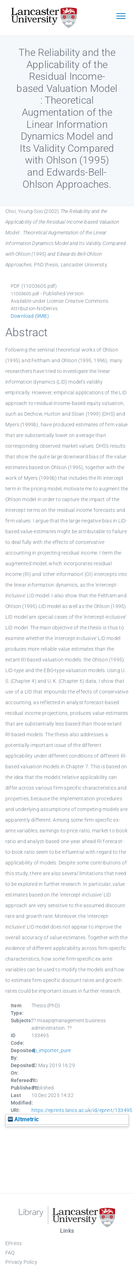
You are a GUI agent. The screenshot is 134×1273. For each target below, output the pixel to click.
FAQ (10, 1253)
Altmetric (23, 1119)
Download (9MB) (30, 316)
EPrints (13, 1243)
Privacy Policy (21, 1262)
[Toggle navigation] (121, 17)
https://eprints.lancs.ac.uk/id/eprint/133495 (82, 1110)
